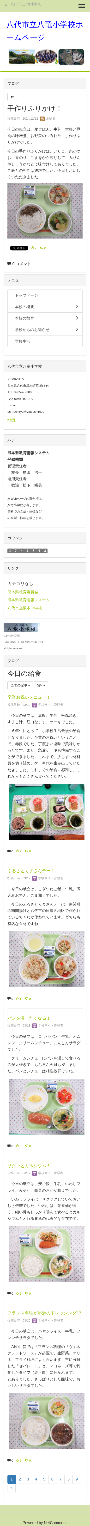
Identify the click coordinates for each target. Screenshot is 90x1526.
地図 (11, 420)
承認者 (47, 118)
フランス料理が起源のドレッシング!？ (44, 1313)
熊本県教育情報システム (28, 600)
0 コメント (19, 264)
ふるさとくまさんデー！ (31, 870)
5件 (41, 685)
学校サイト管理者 (47, 705)
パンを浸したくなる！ (29, 1018)
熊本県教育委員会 (22, 592)
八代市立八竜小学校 (26, 4)
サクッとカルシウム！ (29, 1165)
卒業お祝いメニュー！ (29, 697)
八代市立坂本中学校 (24, 608)
